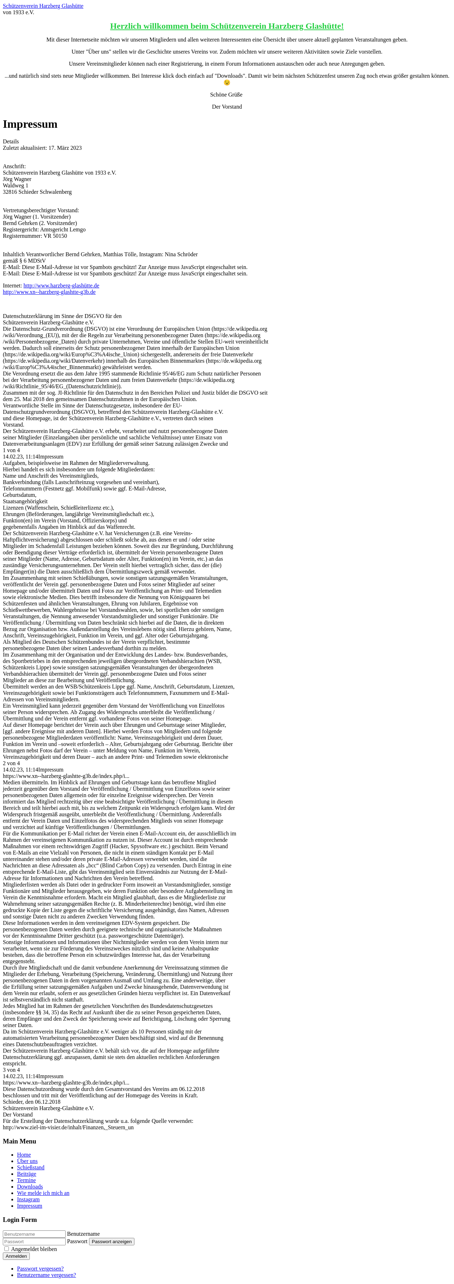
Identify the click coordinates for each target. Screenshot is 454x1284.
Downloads (30, 1187)
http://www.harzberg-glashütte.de (61, 285)
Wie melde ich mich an (43, 1193)
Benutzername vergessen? (46, 1275)
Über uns (27, 1161)
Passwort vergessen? (40, 1269)
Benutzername (83, 1234)
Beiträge (26, 1174)
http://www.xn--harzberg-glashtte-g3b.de (49, 292)
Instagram (28, 1199)
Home (24, 1155)
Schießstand (30, 1167)
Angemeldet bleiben (34, 1249)
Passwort (77, 1241)
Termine (26, 1180)
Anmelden (16, 1256)
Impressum (29, 1206)
